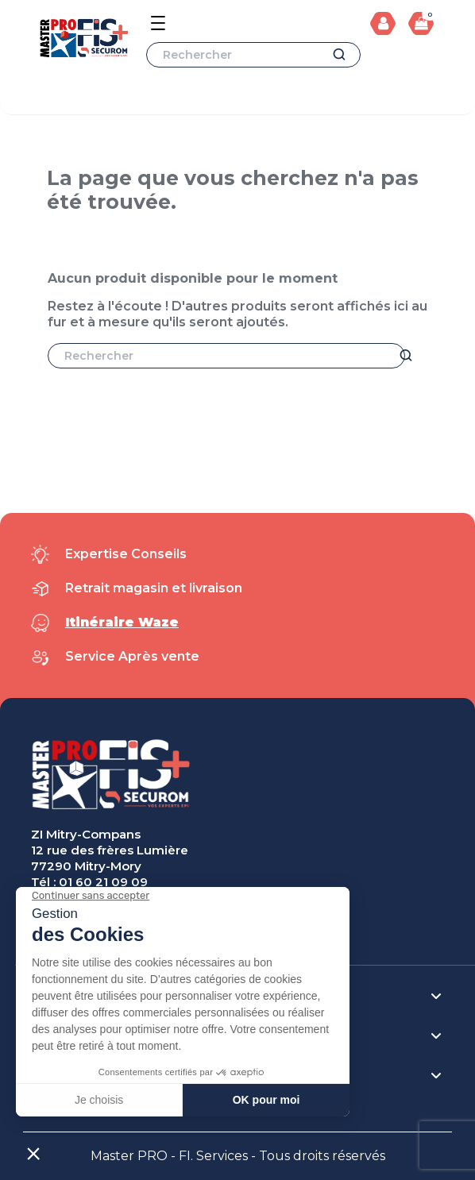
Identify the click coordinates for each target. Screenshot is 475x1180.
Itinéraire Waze (122, 622)
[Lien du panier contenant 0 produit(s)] (421, 23)
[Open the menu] (158, 23)
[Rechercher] (253, 54)
